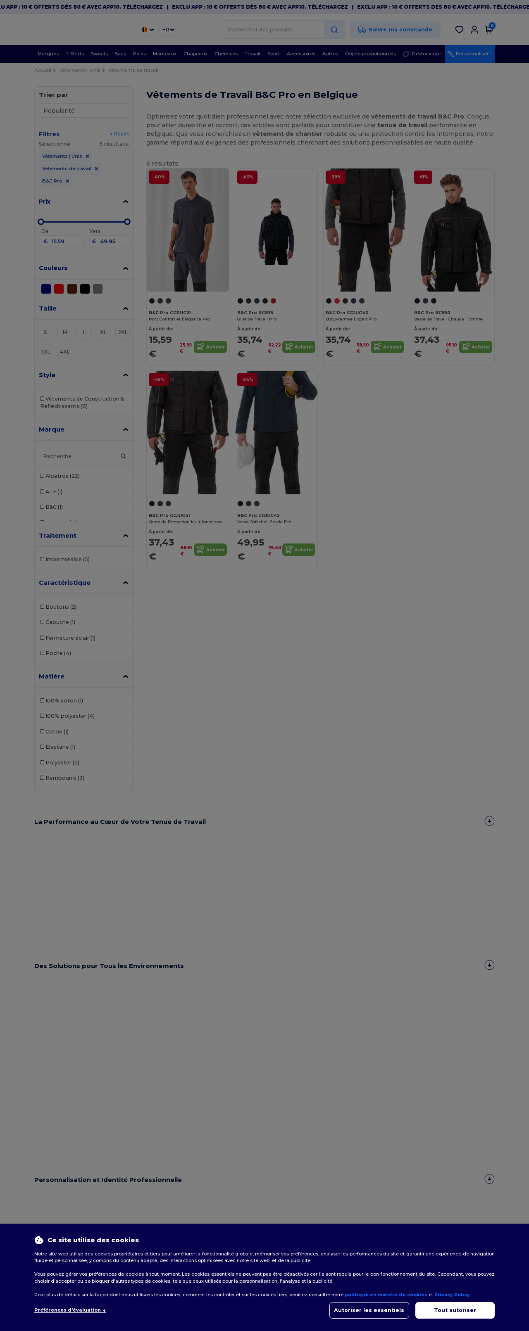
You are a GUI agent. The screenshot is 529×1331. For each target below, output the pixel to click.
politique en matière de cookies (386, 1295)
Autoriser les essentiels (369, 1310)
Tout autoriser (455, 1310)
